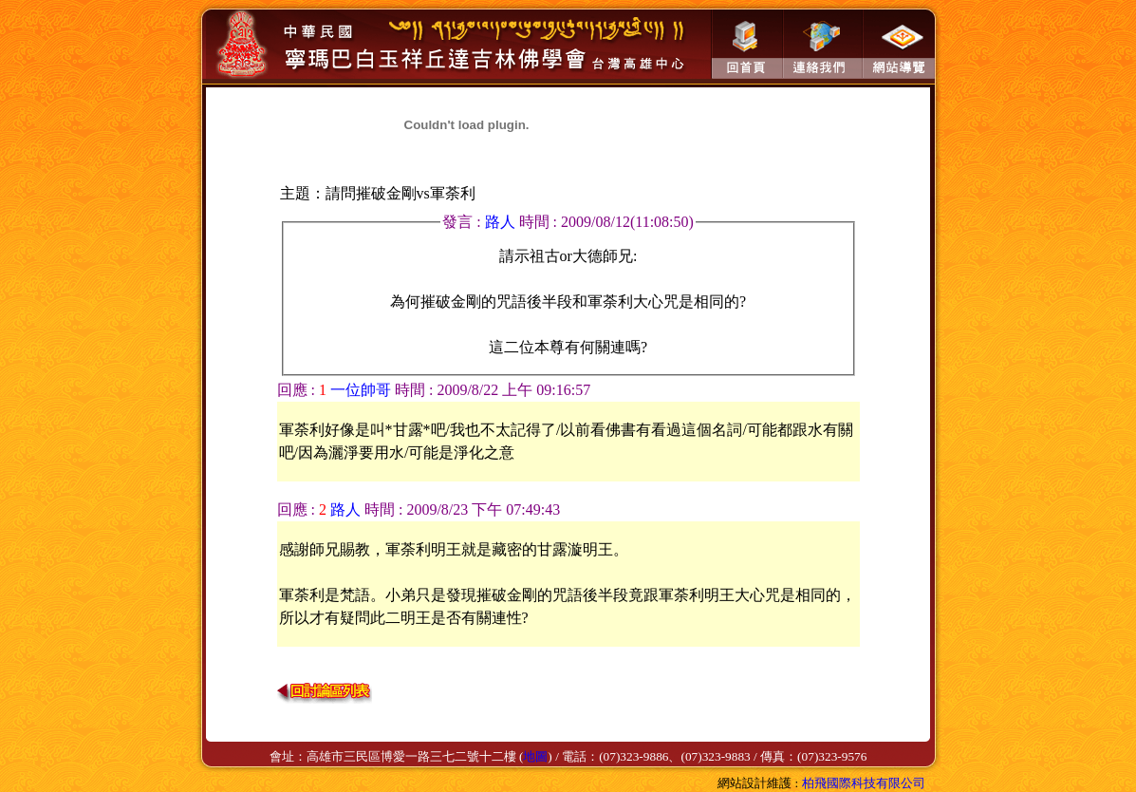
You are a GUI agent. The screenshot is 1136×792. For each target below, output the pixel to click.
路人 (502, 222)
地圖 (535, 756)
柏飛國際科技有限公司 (863, 783)
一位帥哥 (360, 390)
